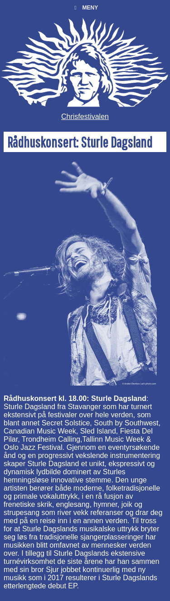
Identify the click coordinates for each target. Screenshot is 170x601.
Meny (85, 8)
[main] (85, 362)
